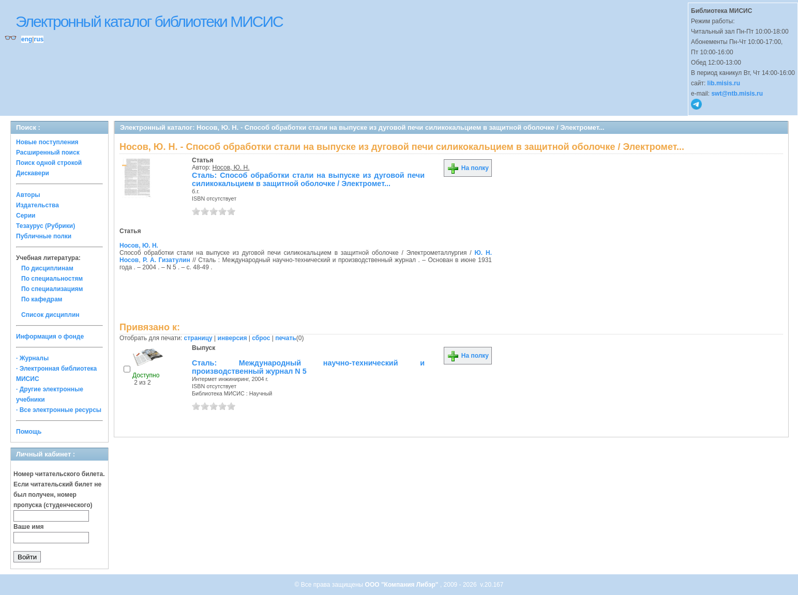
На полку (468, 168)
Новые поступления (47, 142)
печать (285, 338)
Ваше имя (28, 526)
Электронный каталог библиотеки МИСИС (149, 21)
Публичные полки (43, 236)
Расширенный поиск (48, 152)
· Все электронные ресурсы (58, 410)
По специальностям (52, 278)
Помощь (28, 431)
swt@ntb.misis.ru (737, 93)
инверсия (232, 338)
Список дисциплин (50, 314)
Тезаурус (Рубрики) (45, 226)
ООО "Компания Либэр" (402, 584)
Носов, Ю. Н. (231, 167)
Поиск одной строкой (49, 162)
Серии (25, 215)
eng (26, 39)
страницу (198, 338)
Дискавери (32, 173)
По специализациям (52, 289)
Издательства (37, 205)
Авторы (28, 195)
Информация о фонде (50, 336)
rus (38, 39)
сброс (261, 338)
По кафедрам (41, 299)
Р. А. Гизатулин (166, 260)
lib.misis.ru (723, 83)
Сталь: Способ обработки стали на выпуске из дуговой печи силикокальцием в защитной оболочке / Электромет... (308, 179)
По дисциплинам (47, 268)
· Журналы (32, 358)
